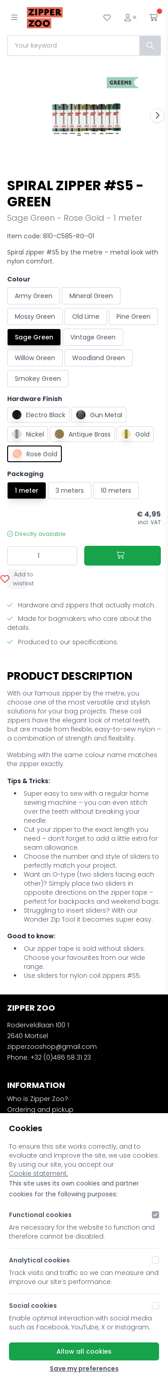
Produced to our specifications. (62, 642)
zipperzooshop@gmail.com (52, 1046)
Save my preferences (84, 1368)
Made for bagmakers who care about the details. (79, 623)
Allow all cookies (84, 1351)
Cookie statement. (38, 1173)
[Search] (150, 46)
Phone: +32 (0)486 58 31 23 (49, 1057)
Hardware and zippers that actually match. (81, 605)
